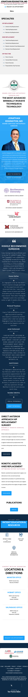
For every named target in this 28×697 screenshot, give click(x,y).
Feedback (25, 666)
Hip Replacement (7, 23)
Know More (6, 454)
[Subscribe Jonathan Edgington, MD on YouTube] (18, 685)
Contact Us (18, 668)
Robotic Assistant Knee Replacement (15, 46)
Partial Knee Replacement (12, 43)
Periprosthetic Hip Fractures (12, 65)
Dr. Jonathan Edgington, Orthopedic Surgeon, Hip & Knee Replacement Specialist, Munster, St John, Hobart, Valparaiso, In (14, 678)
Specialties (7, 18)
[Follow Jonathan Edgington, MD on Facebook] (7, 685)
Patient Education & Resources (14, 522)
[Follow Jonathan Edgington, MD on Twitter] (11, 685)
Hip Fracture (6, 54)
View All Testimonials (14, 401)
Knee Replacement (8, 37)
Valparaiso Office (14, 607)
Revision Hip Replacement (12, 32)
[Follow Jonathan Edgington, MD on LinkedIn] (15, 685)
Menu (13, 11)
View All (14, 509)
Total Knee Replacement (11, 40)
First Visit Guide (21, 536)
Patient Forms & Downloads (7, 537)
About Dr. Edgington (14, 174)
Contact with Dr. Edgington (14, 566)
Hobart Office (14, 592)
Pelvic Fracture (9, 57)
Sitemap (19, 666)
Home (1, 666)
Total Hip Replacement (11, 29)
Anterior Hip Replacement (12, 26)
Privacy (14, 666)
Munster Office (14, 577)
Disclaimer (7, 666)
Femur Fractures (9, 63)
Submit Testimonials (14, 406)
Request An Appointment (14, 7)
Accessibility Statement (14, 670)
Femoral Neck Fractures (11, 60)
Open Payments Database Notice (14, 673)
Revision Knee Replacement (12, 49)
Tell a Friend (10, 668)
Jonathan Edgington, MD (14, 122)
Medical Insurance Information (14, 551)
